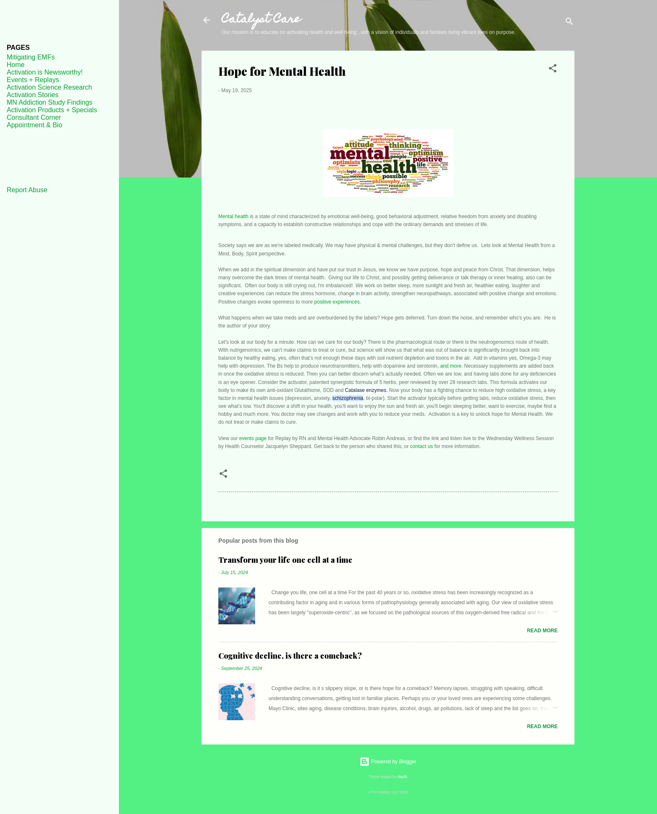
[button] (553, 70)
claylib (402, 777)
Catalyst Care (261, 20)
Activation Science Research (49, 87)
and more (450, 366)
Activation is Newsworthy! (45, 72)
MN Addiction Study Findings (50, 102)
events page (252, 438)
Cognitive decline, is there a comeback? (290, 656)
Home (16, 64)
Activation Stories (33, 94)
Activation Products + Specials (52, 109)
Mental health (233, 216)
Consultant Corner (34, 117)
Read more (542, 631)
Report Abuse (27, 189)
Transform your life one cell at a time (285, 560)
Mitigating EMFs (31, 57)
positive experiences (337, 302)
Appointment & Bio (34, 125)
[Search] (569, 23)
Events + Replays (33, 79)
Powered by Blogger (388, 762)
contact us (421, 446)
